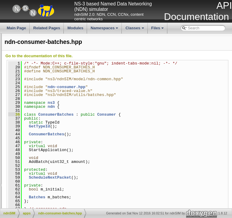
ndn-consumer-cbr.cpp (47, 129)
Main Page (16, 28)
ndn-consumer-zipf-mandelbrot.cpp (57, 149)
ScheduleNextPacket (140, 181)
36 (105, 118)
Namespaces (105, 30)
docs (27, 180)
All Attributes (12, 42)
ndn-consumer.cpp (44, 159)
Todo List (9, 62)
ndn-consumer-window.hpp (23, 144)
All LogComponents (18, 52)
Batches (127, 201)
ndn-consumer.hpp (17, 164)
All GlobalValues (15, 47)
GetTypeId (129, 130)
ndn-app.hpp (12, 113)
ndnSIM (25, 98)
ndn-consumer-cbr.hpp (20, 134)
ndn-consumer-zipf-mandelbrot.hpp (30, 154)
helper (29, 185)
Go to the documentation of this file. (129, 56)
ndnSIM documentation (20, 37)
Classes (135, 30)
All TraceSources (15, 57)
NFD (27, 200)
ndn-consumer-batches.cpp (50, 118)
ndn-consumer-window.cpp (50, 139)
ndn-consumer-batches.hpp (24, 123)
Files (158, 30)
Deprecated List (14, 67)
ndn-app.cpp (39, 108)
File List (20, 93)
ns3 (141, 106)
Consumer (197, 118)
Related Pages (46, 28)
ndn (141, 110)
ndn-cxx (30, 195)
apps (28, 103)
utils (27, 205)
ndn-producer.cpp (43, 169)
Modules (75, 28)
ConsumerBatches (146, 118)
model (29, 190)
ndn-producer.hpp (16, 175)
